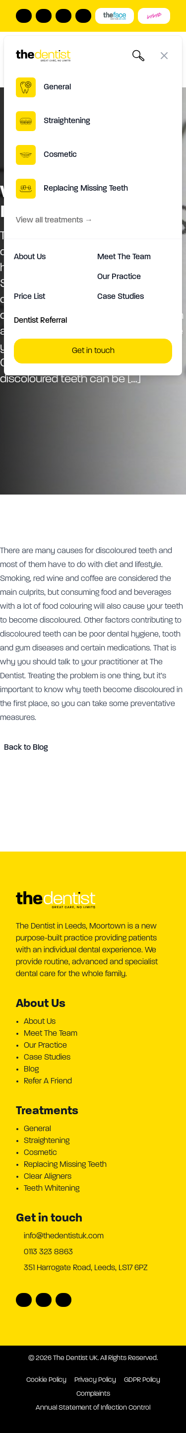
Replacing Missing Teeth (65, 1165)
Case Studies (120, 297)
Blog (31, 1070)
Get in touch (93, 351)
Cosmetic (40, 1153)
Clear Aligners (47, 1177)
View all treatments (54, 220)
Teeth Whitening (51, 1189)
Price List (29, 297)
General (37, 1129)
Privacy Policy (95, 1380)
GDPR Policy (142, 1380)
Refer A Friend (48, 1081)
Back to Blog (26, 748)
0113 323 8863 (48, 1252)
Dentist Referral (40, 321)
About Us (30, 257)
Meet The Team (124, 257)
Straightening (46, 1141)
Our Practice (119, 277)
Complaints (93, 1394)
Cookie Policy (46, 1380)
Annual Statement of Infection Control (93, 1408)
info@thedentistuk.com (64, 1236)
